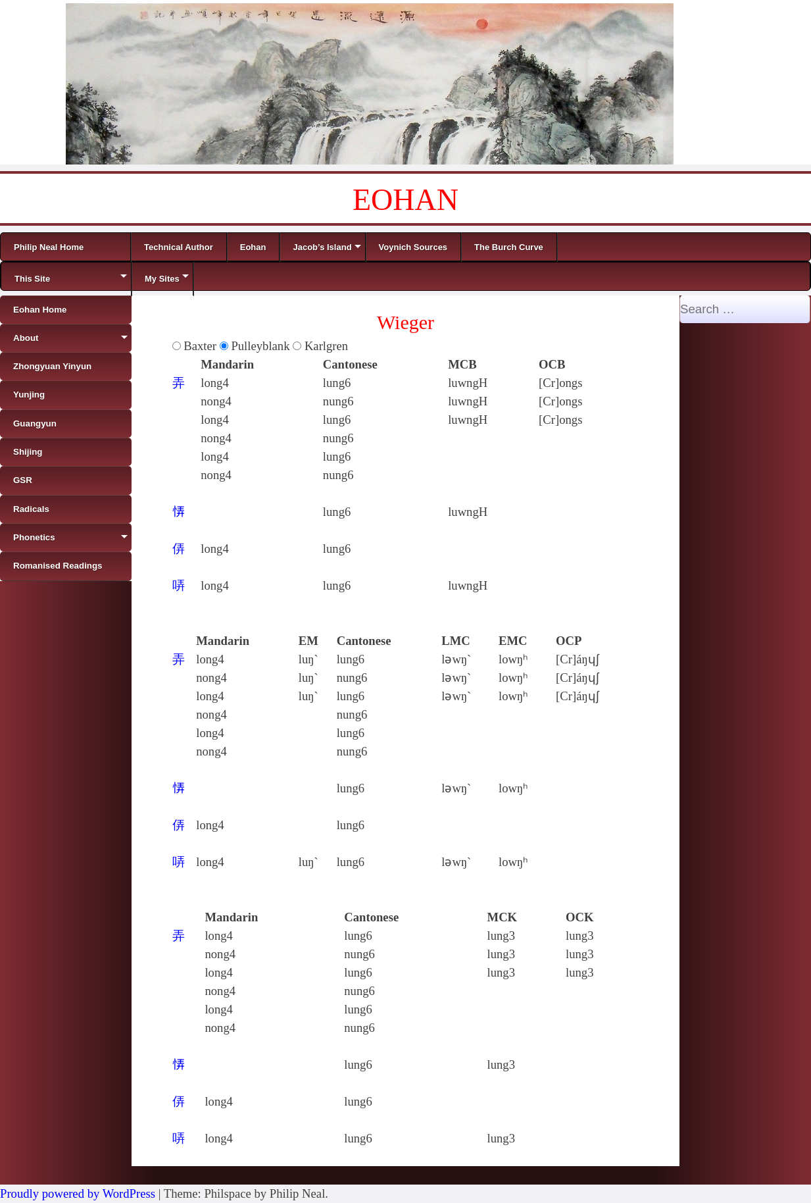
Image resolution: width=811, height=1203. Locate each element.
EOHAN (405, 200)
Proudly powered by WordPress (77, 1193)
